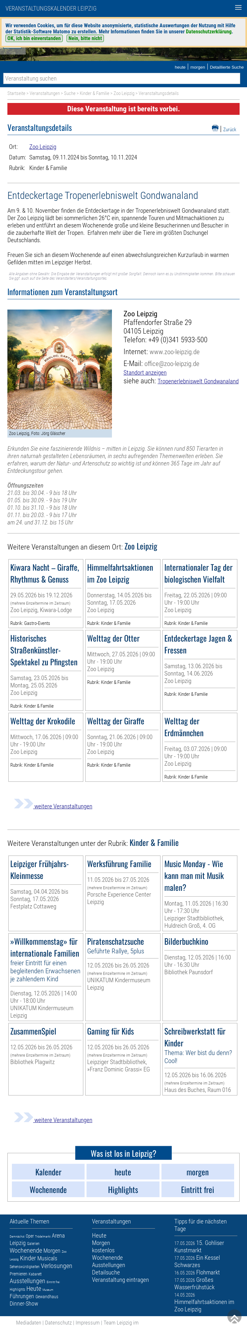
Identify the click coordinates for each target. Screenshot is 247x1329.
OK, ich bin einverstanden (34, 38)
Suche (70, 93)
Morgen (51, 1250)
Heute (33, 1288)
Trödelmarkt (42, 1236)
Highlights (17, 1289)
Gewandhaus (46, 1296)
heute (180, 67)
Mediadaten (28, 1322)
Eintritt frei (53, 1282)
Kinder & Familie (94, 93)
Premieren (18, 1273)
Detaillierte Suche (227, 67)
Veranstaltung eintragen (120, 1279)
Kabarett (35, 1274)
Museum (47, 1289)
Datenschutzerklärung (209, 32)
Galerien (33, 1243)
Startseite (16, 93)
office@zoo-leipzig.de (171, 364)
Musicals (47, 1258)
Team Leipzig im (121, 1322)
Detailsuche (106, 1272)
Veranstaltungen (45, 93)
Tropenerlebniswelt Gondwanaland (198, 381)
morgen (197, 67)
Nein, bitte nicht (85, 38)
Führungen (22, 1296)
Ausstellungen (27, 1281)
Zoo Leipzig (124, 93)
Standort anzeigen (145, 372)
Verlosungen (56, 1266)
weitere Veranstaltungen (53, 806)
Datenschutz (58, 1322)
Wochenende (26, 1250)
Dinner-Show (24, 1303)
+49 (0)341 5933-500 (177, 340)
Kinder (28, 1258)
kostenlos (103, 1250)
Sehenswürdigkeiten (25, 1267)
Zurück (229, 129)
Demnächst (17, 1236)
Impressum (88, 1322)
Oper (30, 1236)
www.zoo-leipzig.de (175, 352)
